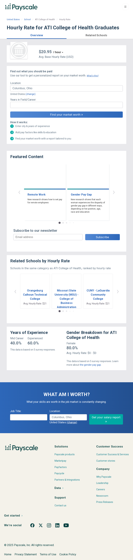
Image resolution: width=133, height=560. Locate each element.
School (27, 19)
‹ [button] (19, 192)
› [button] (114, 192)
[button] (36, 35)
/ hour (57, 52)
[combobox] (66, 88)
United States (13, 19)
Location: (15, 83)
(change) (31, 94)
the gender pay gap (90, 364)
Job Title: (15, 411)
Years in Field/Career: (23, 99)
